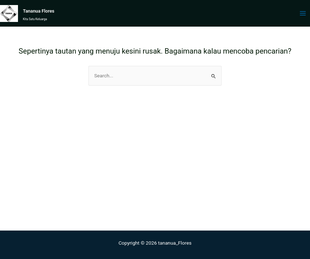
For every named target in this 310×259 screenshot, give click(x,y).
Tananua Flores (38, 11)
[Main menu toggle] (303, 13)
